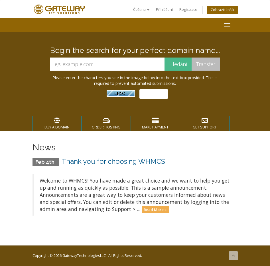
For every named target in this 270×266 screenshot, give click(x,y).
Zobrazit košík (222, 9)
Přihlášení (164, 9)
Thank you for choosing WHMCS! (114, 161)
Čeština (141, 9)
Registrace (188, 9)
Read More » (155, 209)
